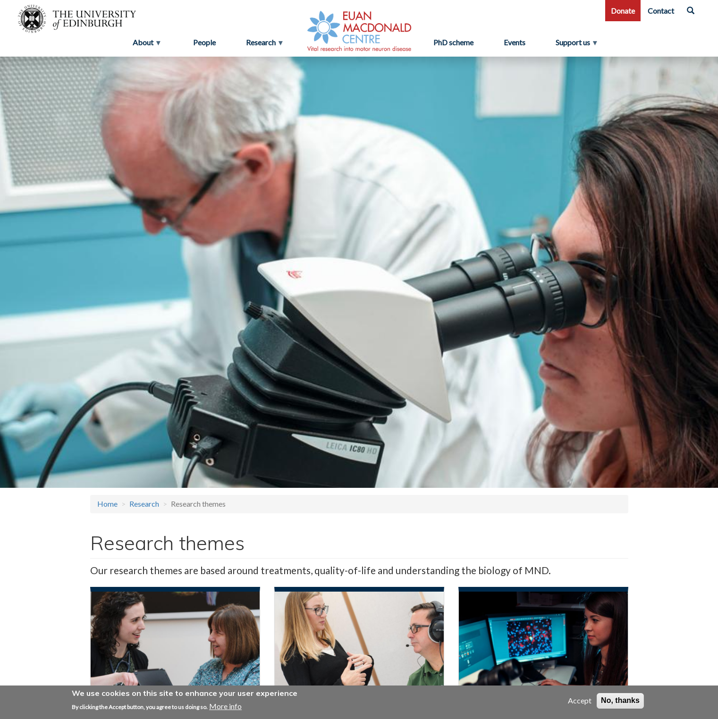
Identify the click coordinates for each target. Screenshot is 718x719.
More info (225, 706)
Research (144, 503)
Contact (661, 10)
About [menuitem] (144, 45)
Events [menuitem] (514, 42)
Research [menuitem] (261, 45)
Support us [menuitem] (577, 45)
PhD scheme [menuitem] (453, 42)
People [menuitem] (204, 42)
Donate (623, 10)
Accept (579, 700)
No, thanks (620, 701)
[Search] (690, 10)
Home (107, 503)
